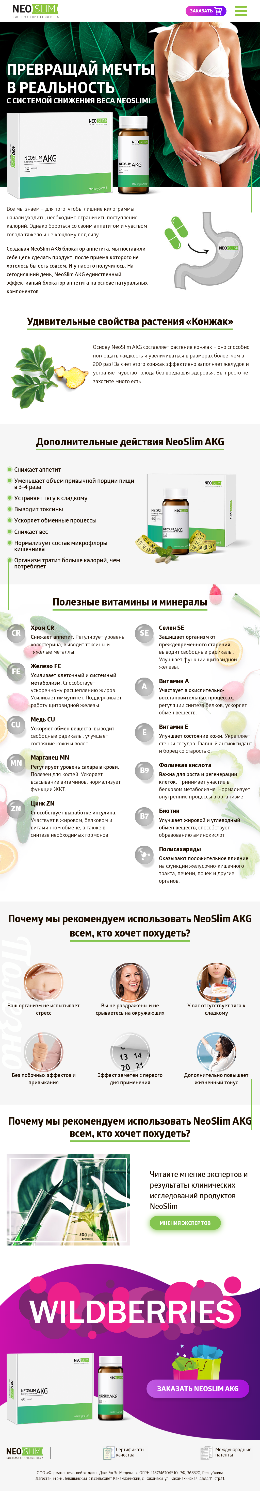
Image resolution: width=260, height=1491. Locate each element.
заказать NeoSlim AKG (198, 1389)
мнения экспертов (185, 1223)
